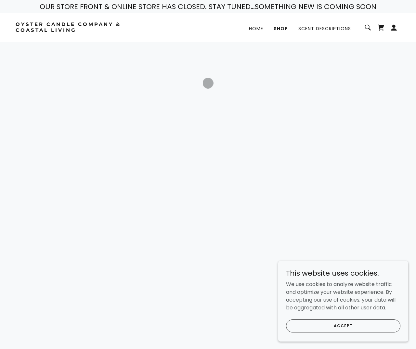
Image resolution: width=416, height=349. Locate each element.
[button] (380, 27)
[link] (70, 30)
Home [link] (256, 28)
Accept (343, 339)
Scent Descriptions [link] (324, 28)
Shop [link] (281, 28)
